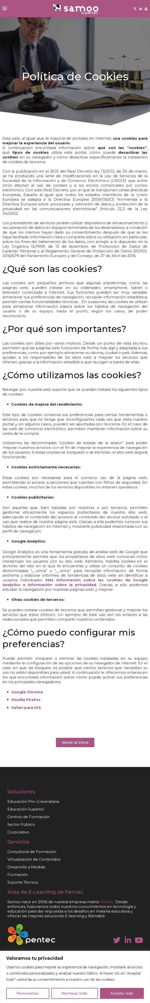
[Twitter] (135, 8)
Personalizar (28, 993)
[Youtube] (146, 8)
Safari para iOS (26, 707)
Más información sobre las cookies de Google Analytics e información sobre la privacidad (75, 582)
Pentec (74, 892)
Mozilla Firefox (25, 699)
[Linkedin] (140, 8)
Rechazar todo (74, 993)
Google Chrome (27, 692)
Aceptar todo (121, 993)
